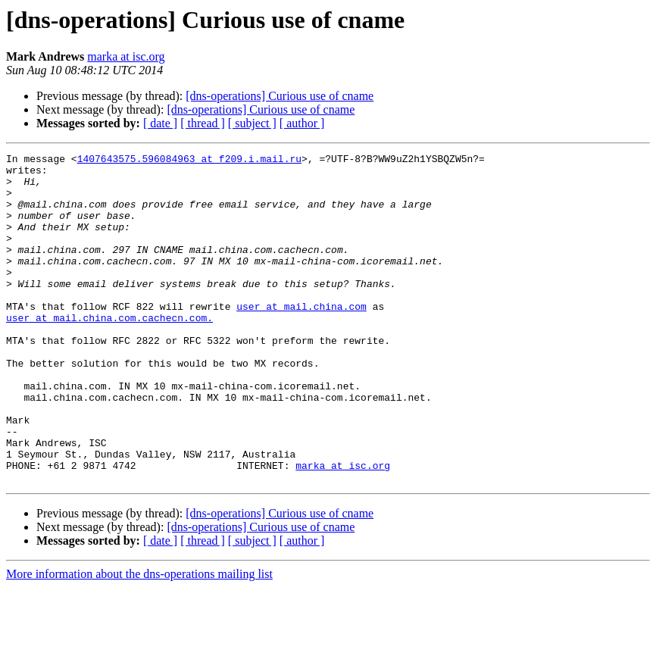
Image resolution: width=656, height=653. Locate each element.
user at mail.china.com (301, 338)
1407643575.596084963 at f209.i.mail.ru (189, 160)
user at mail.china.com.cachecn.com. (109, 351)
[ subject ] (252, 123)
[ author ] (302, 123)
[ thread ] (202, 123)
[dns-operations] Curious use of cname (279, 95)
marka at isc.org (125, 56)
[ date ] (160, 123)
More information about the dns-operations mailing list (139, 639)
